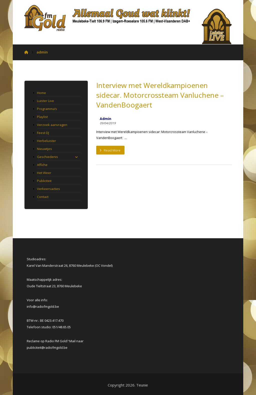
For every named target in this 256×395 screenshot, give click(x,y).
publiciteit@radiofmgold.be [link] (47, 347)
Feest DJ (43, 132)
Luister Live (45, 100)
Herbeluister (46, 140)
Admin (105, 118)
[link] (47, 347)
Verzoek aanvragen (52, 124)
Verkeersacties (48, 188)
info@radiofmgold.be (43, 306)
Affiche (42, 164)
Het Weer (44, 172)
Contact (42, 196)
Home (41, 92)
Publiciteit (44, 180)
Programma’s (47, 108)
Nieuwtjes (44, 148)
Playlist (42, 116)
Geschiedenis (57, 156)
